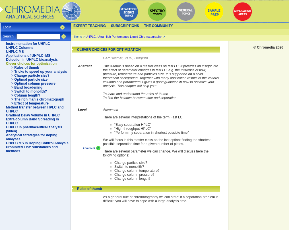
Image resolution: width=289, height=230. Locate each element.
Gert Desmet (112, 58)
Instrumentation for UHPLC (28, 44)
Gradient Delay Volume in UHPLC (33, 115)
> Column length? (25, 95)
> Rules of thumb (25, 68)
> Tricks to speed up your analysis (39, 72)
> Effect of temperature (30, 103)
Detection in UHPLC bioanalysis (32, 60)
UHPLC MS (15, 52)
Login (7, 25)
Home (78, 36)
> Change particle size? (30, 76)
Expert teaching (89, 26)
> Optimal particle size (29, 79)
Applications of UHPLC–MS (28, 56)
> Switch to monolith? (29, 91)
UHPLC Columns (19, 48)
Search (8, 34)
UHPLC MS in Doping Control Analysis (37, 143)
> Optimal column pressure (33, 83)
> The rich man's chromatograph (37, 99)
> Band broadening (26, 87)
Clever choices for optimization (31, 64)
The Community (158, 26)
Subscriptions (125, 26)
